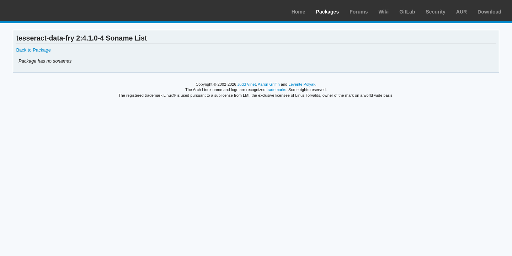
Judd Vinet (247, 84)
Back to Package (33, 50)
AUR (461, 12)
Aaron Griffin (269, 84)
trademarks (276, 89)
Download (489, 12)
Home (298, 12)
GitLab (407, 12)
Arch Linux (39, 11)
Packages (327, 12)
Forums (359, 12)
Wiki (384, 12)
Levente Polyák (301, 84)
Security (436, 12)
